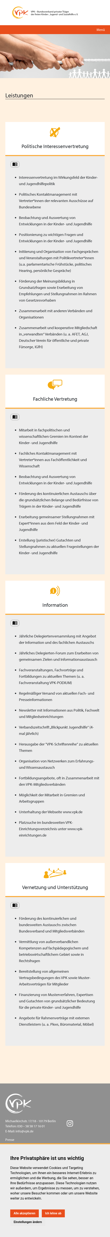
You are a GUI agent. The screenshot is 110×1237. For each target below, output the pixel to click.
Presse (9, 1139)
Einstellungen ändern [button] (28, 1222)
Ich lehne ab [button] (53, 1213)
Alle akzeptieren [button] (24, 1213)
